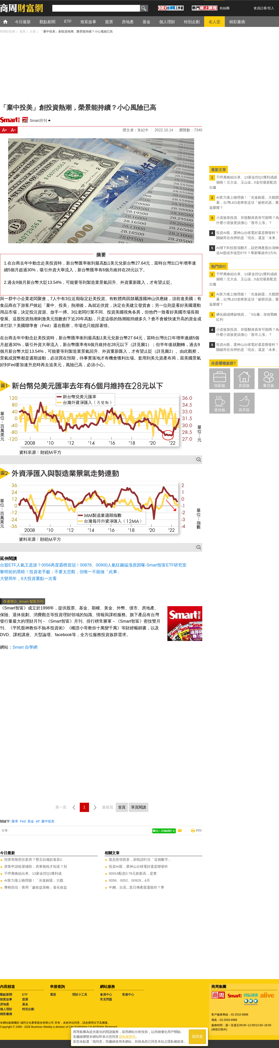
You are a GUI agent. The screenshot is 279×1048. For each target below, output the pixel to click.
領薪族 (219, 386)
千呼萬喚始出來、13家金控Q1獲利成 (33, 873)
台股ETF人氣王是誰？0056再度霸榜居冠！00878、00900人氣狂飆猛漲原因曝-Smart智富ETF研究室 (93, 565)
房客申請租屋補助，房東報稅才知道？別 (35, 866)
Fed (23, 821)
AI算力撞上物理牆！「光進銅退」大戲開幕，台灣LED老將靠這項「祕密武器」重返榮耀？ (244, 202)
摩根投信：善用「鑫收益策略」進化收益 (35, 887)
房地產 (4, 1004)
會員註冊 (260, 8)
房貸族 (244, 386)
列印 (199, 830)
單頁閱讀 (138, 807)
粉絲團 (224, 8)
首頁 (9, 21)
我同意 (197, 1037)
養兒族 (268, 386)
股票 (25, 999)
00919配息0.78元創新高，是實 (133, 873)
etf (38, 821)
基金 (25, 1004)
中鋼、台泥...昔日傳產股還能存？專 (136, 887)
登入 (271, 8)
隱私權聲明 (127, 1036)
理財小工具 (79, 994)
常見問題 (106, 999)
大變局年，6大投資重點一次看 (28, 578)
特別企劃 (28, 1009)
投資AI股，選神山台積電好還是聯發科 (138, 866)
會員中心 (106, 994)
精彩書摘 (6, 1014)
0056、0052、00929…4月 (129, 880)
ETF (25, 994)
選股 (53, 994)
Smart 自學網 (25, 647)
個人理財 (6, 1009)
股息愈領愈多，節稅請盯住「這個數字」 (140, 859)
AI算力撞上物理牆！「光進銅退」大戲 (33, 880)
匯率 (15, 821)
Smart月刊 (38, 121)
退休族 (219, 410)
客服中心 (128, 994)
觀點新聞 (6, 994)
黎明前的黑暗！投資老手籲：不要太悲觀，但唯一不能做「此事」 (60, 571)
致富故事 (6, 999)
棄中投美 (47, 821)
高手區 (244, 410)
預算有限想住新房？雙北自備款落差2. (33, 859)
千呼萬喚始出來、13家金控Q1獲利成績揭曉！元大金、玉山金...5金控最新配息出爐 (243, 182)
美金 (30, 821)
